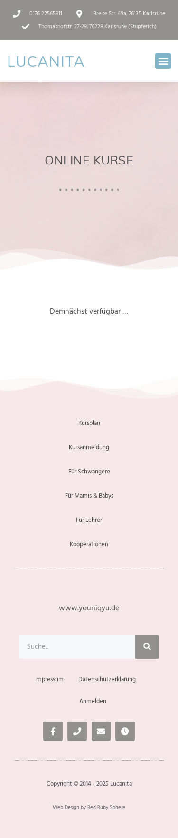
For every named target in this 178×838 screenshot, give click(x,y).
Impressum (49, 679)
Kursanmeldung (89, 447)
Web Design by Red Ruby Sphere (89, 807)
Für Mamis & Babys (89, 495)
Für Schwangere (89, 471)
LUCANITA (46, 61)
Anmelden (92, 701)
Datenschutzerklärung (107, 679)
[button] (163, 61)
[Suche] (147, 647)
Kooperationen (89, 544)
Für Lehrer (89, 520)
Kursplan (89, 423)
